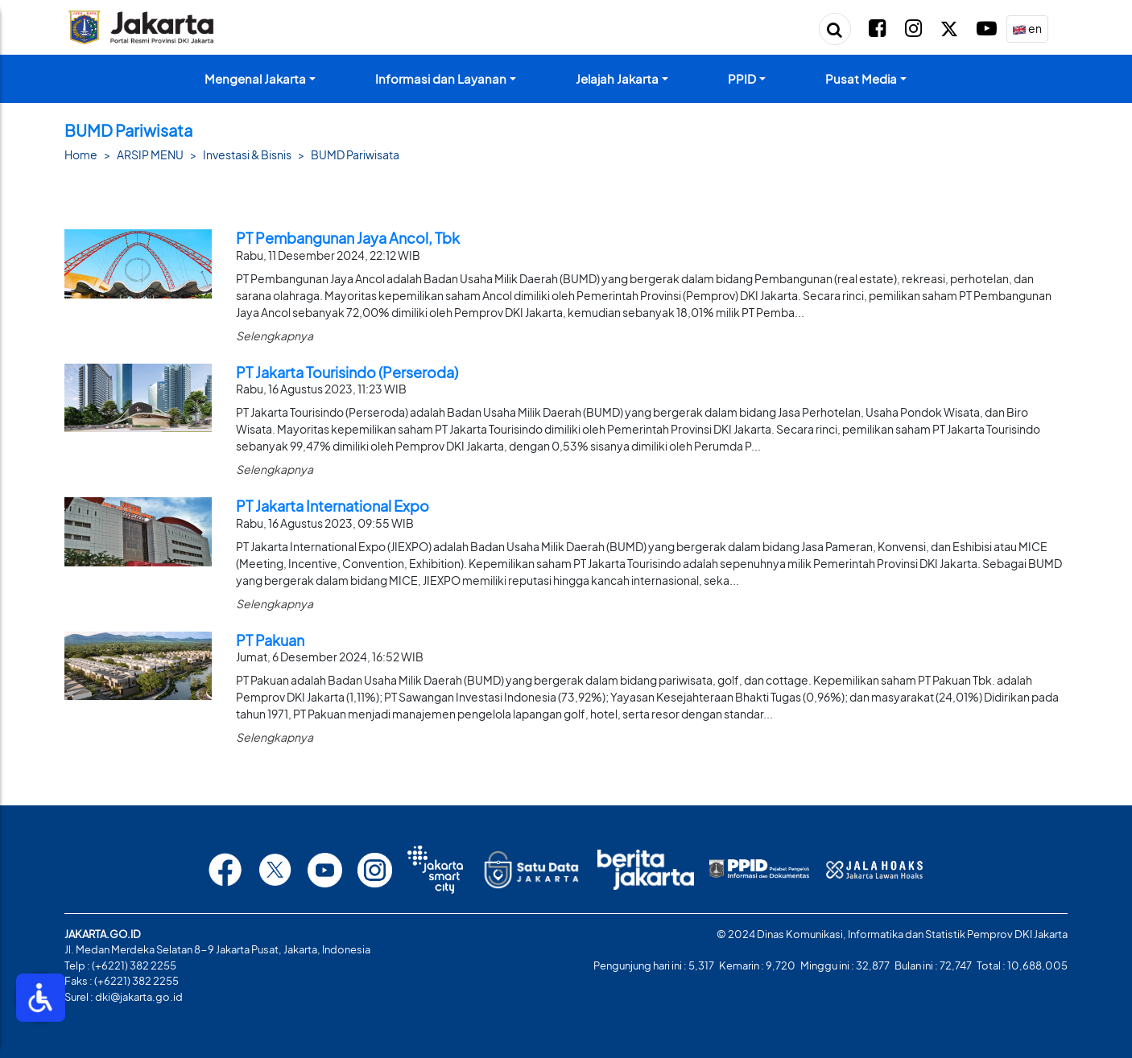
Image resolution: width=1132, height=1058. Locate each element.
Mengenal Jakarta (255, 78)
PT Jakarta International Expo (332, 505)
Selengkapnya (274, 335)
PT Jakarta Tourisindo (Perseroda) (347, 372)
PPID (742, 78)
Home (80, 154)
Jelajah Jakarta (617, 78)
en (1027, 29)
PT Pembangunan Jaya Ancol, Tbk (348, 237)
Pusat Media (861, 78)
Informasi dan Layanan (440, 78)
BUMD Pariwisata (355, 154)
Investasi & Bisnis (247, 154)
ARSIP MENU (150, 154)
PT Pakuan (270, 640)
